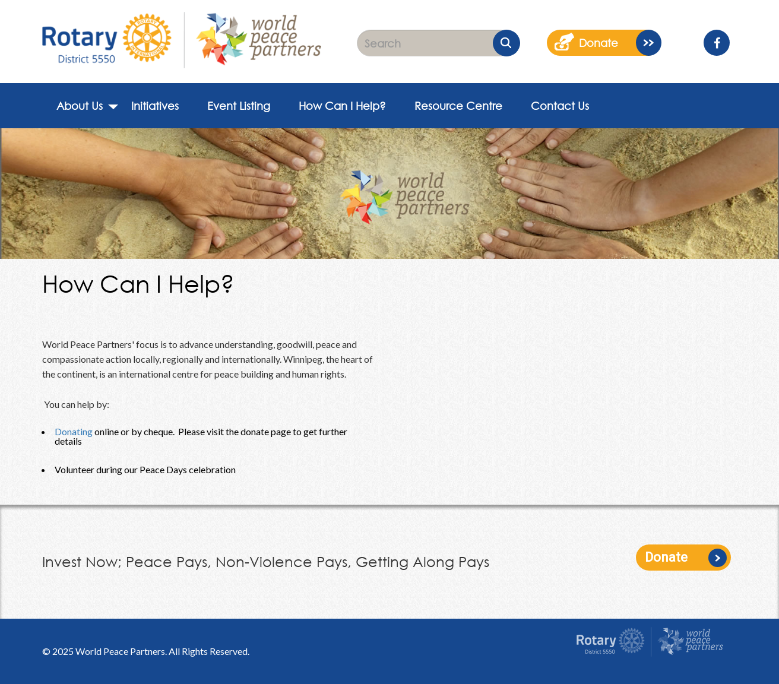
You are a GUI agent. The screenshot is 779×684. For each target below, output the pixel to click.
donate (598, 42)
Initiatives (155, 105)
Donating (74, 431)
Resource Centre (458, 105)
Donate (666, 557)
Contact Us (560, 105)
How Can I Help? (342, 105)
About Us (79, 105)
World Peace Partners (120, 651)
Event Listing (238, 105)
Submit (506, 43)
